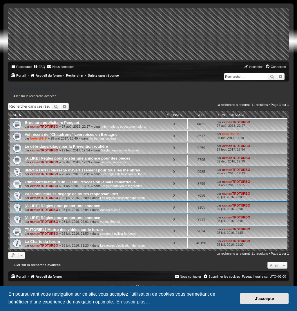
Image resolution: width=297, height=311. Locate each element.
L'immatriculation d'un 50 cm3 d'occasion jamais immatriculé (80, 182)
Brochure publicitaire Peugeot (52, 122)
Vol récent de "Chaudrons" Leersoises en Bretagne (71, 134)
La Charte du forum (42, 241)
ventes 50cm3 (110, 221)
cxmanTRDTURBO (44, 126)
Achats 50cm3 (110, 209)
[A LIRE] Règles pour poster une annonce (62, 206)
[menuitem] (39, 66)
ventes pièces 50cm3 (116, 162)
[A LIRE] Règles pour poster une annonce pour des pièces (77, 158)
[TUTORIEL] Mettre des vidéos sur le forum (64, 229)
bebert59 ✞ (38, 138)
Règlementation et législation (121, 150)
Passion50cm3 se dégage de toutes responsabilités (71, 194)
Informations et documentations (124, 126)
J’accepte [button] (264, 298)
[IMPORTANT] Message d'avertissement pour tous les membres (82, 170)
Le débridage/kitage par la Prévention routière (66, 146)
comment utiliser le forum (118, 233)
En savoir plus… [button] (133, 301)
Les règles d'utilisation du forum (124, 174)
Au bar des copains (102, 138)
